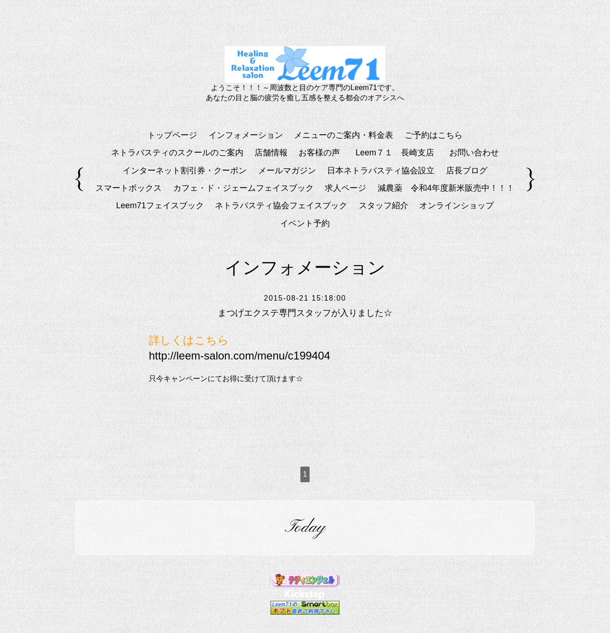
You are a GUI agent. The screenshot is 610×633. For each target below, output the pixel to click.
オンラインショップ (456, 205)
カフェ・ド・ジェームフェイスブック (243, 188)
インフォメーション (246, 135)
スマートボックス (129, 188)
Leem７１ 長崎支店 (399, 152)
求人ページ (345, 188)
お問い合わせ (474, 152)
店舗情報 (271, 152)
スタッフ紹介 (383, 205)
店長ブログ (466, 170)
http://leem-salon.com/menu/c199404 (239, 355)
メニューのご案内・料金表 (343, 135)
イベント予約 (305, 223)
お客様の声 (319, 152)
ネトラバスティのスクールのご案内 (177, 152)
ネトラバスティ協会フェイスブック (281, 205)
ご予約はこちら (434, 135)
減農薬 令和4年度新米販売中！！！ (446, 188)
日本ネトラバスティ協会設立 (381, 170)
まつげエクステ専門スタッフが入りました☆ (305, 313)
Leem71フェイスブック (160, 205)
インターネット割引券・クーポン (185, 170)
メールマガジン (287, 170)
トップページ (172, 135)
